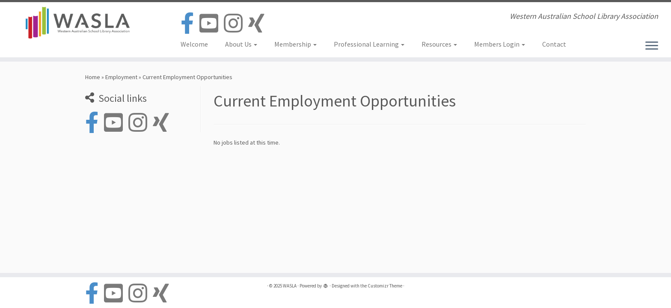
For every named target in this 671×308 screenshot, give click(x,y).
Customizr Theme (385, 286)
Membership (295, 44)
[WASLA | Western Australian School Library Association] (77, 22)
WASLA (290, 286)
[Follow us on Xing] (259, 23)
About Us (241, 44)
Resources (439, 44)
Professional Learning (369, 44)
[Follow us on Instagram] (236, 23)
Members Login (499, 44)
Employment (121, 77)
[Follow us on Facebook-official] (190, 23)
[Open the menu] (651, 46)
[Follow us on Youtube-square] (211, 23)
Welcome (194, 44)
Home (92, 77)
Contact (554, 44)
